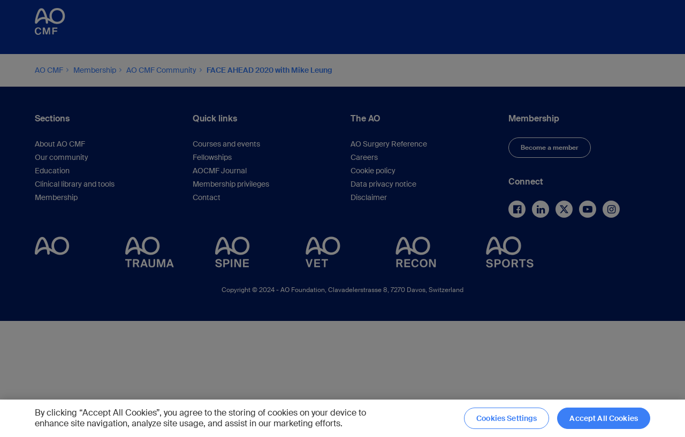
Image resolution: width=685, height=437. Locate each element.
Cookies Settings (506, 418)
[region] (342, 418)
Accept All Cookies (603, 418)
